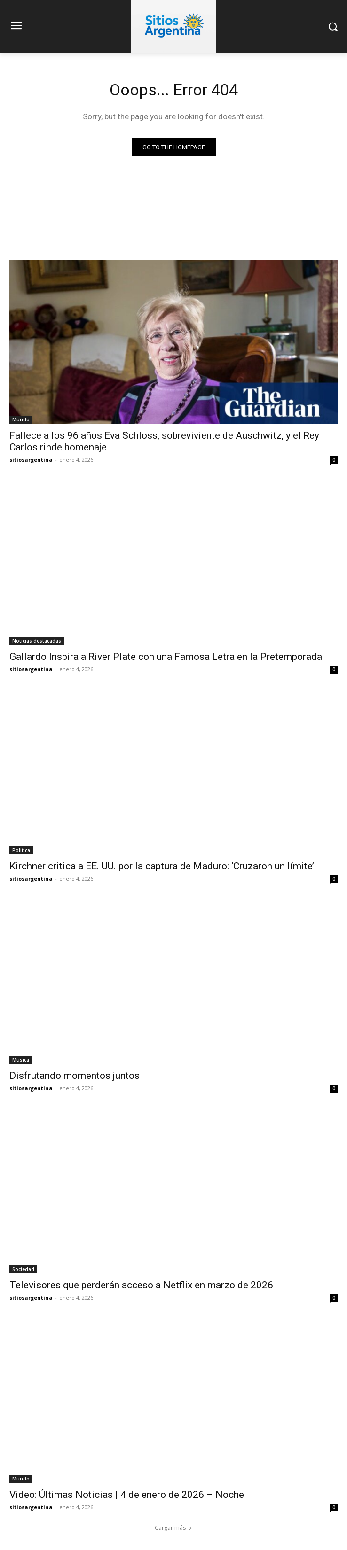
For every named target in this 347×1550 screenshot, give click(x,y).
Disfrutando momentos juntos (74, 1075)
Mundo (21, 419)
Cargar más (173, 1528)
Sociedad (23, 1269)
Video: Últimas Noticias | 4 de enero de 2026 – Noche (126, 1494)
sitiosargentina (31, 459)
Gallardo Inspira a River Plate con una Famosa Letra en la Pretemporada (165, 656)
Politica (21, 850)
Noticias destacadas (36, 640)
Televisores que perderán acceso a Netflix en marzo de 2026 (141, 1285)
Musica (20, 1059)
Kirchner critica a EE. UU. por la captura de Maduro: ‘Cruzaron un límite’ (161, 866)
